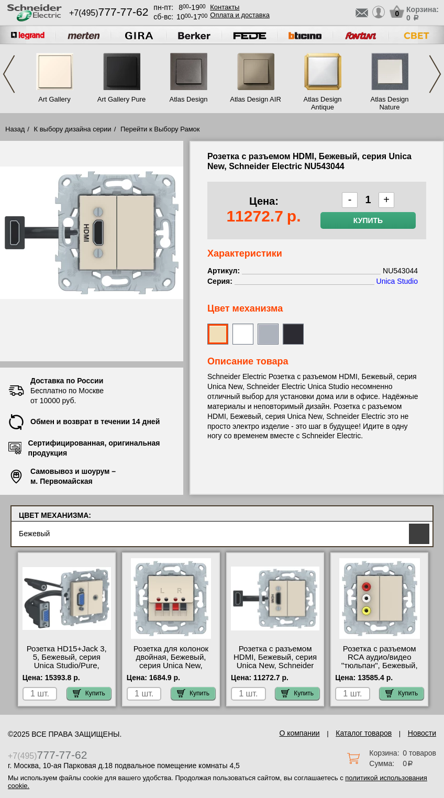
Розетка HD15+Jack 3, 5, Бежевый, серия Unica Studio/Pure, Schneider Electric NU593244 (67, 665)
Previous (9, 74)
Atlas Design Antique (323, 103)
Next (435, 74)
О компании (299, 733)
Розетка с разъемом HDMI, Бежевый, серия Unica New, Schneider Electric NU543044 (275, 661)
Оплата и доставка (240, 15)
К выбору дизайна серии (73, 129)
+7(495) (108, 12)
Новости (422, 733)
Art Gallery (54, 99)
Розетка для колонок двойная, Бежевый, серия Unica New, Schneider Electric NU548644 (171, 665)
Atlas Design (189, 99)
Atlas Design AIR (255, 99)
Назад (15, 129)
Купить (368, 220)
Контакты (224, 7)
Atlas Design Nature (390, 103)
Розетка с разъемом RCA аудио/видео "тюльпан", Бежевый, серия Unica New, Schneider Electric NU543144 (379, 670)
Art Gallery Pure (121, 99)
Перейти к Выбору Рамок (160, 129)
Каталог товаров (364, 733)
